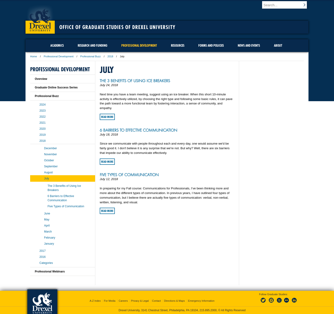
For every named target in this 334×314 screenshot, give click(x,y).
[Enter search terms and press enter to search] (287, 5)
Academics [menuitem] (57, 45)
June (47, 213)
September (51, 166)
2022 (42, 116)
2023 (42, 110)
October (49, 160)
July (46, 178)
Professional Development (59, 56)
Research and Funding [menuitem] (92, 45)
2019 (42, 134)
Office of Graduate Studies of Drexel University (117, 27)
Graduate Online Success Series (56, 87)
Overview (41, 79)
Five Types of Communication (129, 174)
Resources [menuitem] (177, 45)
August (48, 172)
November (50, 154)
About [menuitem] (278, 45)
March (48, 231)
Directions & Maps (174, 300)
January (49, 243)
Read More (107, 117)
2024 (42, 104)
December (50, 148)
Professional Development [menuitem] (139, 45)
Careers (123, 300)
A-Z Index (95, 300)
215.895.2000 (208, 310)
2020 (42, 128)
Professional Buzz (90, 56)
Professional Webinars (50, 271)
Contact (156, 300)
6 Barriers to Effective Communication (138, 130)
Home (33, 56)
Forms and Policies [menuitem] (211, 45)
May (46, 219)
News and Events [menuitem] (249, 45)
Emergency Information (201, 300)
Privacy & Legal (140, 300)
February (49, 237)
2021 (42, 122)
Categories (46, 263)
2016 (42, 257)
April (47, 225)
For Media (110, 300)
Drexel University (40, 18)
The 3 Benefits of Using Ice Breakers (135, 80)
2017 (42, 250)
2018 (110, 56)
